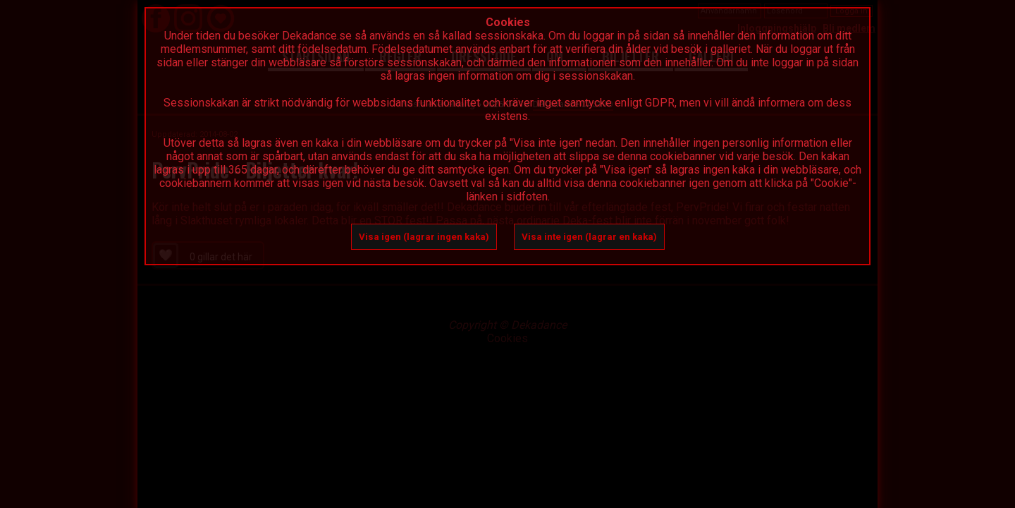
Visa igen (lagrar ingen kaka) (424, 236)
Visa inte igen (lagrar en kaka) (589, 236)
